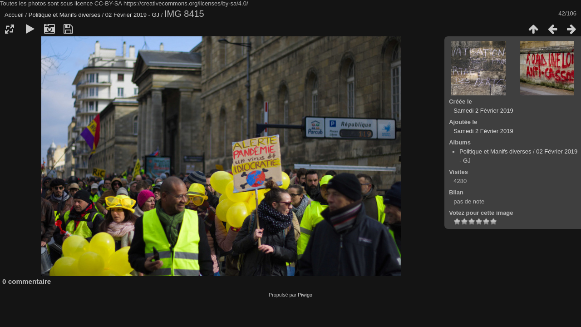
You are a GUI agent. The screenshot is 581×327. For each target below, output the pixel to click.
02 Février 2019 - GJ (133, 14)
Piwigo (305, 294)
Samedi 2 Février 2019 (483, 110)
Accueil (14, 14)
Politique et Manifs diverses (64, 14)
